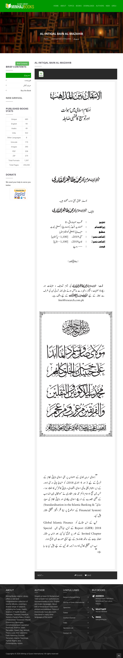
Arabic (14, 128)
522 (26, 133)
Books (79, 6)
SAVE (88, 575)
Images (14, 147)
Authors (100, 6)
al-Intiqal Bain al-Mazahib (61, 39)
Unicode (14, 142)
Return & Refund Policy (71, 597)
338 (26, 151)
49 (27, 128)
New (108, 6)
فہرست (28, 80)
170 (26, 142)
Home (56, 6)
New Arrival (14, 98)
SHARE (78, 575)
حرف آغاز (27, 85)
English (14, 124)
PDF (14, 151)
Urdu (114, 6)
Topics (71, 6)
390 (26, 147)
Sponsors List (68, 628)
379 (26, 156)
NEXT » (40, 575)
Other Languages (14, 138)
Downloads (88, 6)
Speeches (66, 607)
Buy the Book (26, 90)
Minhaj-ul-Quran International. (32, 654)
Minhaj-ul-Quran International (73, 602)
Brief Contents (22, 64)
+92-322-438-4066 (101, 612)
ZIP (14, 156)
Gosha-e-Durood (69, 618)
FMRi (65, 623)
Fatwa (65, 613)
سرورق (27, 75)
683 (26, 119)
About (63, 6)
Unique (14, 119)
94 (27, 124)
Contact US (67, 633)
